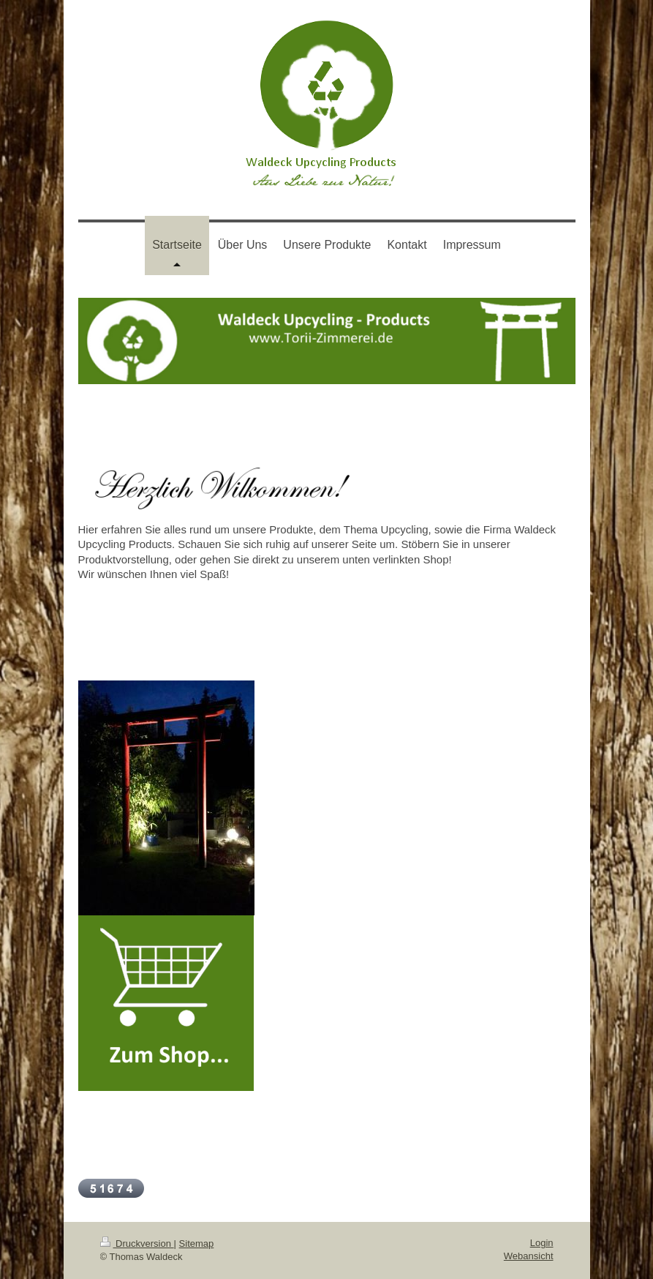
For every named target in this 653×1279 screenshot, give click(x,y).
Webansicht (529, 1255)
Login (542, 1242)
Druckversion (137, 1243)
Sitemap (196, 1243)
